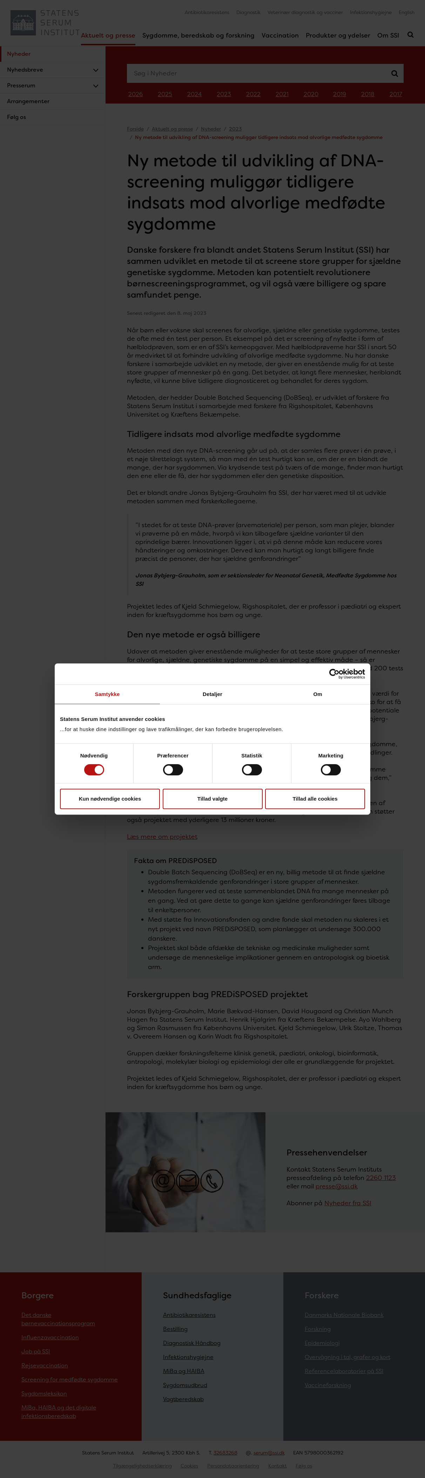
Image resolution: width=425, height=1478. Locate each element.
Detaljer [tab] (212, 694)
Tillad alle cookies (314, 799)
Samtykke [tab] (107, 694)
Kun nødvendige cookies (110, 799)
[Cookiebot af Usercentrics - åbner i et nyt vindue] (334, 674)
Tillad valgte (212, 799)
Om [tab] (317, 694)
